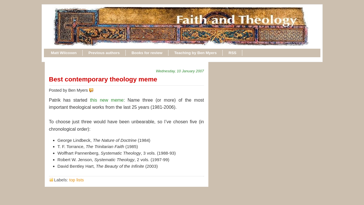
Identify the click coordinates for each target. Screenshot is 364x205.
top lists (76, 179)
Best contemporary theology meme (103, 79)
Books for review (146, 53)
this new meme (107, 100)
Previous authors (104, 53)
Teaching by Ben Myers (195, 53)
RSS (233, 53)
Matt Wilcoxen (64, 53)
